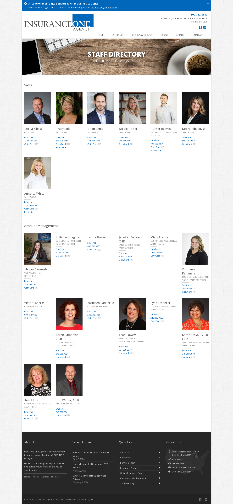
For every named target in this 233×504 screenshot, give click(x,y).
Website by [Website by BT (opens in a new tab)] (86, 499)
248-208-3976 (30, 284)
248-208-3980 (156, 317)
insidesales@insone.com (104, 7)
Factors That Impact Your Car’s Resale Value (93, 456)
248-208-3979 (188, 353)
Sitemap (55, 476)
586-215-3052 (188, 140)
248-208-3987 (156, 252)
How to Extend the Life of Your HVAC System (93, 467)
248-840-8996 (125, 140)
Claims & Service (144, 35)
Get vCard (31, 144)
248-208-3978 (30, 415)
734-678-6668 (30, 140)
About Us (140, 452)
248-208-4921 (62, 353)
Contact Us (140, 457)
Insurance (119, 35)
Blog (166, 35)
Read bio (61, 147)
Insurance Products (140, 467)
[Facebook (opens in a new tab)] (200, 27)
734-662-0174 (156, 143)
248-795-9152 (30, 205)
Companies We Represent (140, 478)
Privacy (59, 499)
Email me (28, 137)
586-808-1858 (62, 140)
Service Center (140, 462)
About (181, 35)
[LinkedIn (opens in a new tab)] (204, 27)
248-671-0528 (178, 463)
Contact (200, 35)
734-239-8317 (125, 349)
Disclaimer (71, 499)
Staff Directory (140, 483)
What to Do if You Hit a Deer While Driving (93, 479)
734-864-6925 (93, 140)
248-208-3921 (93, 314)
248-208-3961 (62, 412)
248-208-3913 (188, 288)
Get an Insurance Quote (140, 473)
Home (100, 35)
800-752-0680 (62, 252)
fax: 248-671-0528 (183, 18)
